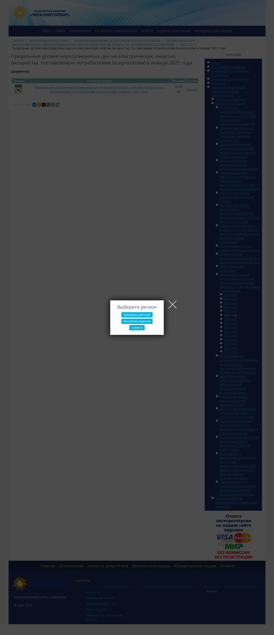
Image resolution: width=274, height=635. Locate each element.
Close (172, 304)
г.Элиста (136, 327)
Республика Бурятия (137, 321)
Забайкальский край (137, 314)
